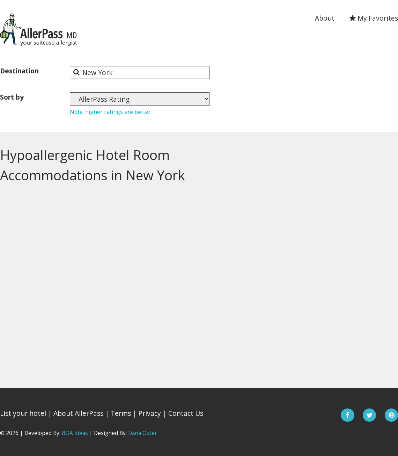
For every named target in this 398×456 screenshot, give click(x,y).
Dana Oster (142, 433)
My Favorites (373, 18)
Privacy (149, 413)
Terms (121, 413)
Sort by (12, 97)
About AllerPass (78, 413)
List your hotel (23, 413)
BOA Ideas (75, 433)
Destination (19, 70)
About (324, 18)
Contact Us (185, 413)
